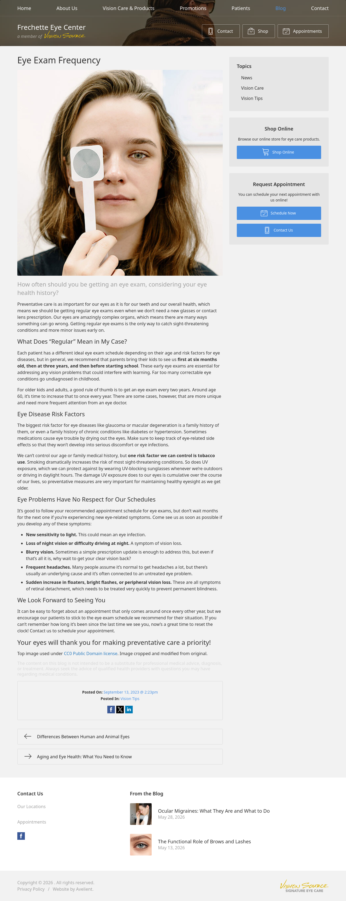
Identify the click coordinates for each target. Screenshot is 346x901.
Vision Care (252, 88)
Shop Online (278, 151)
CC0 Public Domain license (91, 653)
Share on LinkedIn (129, 709)
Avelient (84, 889)
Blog (280, 8)
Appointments (302, 31)
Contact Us (278, 230)
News (246, 78)
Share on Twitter (120, 709)
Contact (320, 8)
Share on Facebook (111, 709)
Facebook (21, 836)
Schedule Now (278, 213)
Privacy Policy (31, 889)
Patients (241, 8)
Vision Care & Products (128, 8)
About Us (67, 8)
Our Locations (31, 806)
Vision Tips (130, 698)
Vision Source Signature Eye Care (304, 885)
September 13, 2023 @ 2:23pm (131, 692)
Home (24, 8)
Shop (257, 31)
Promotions (193, 8)
